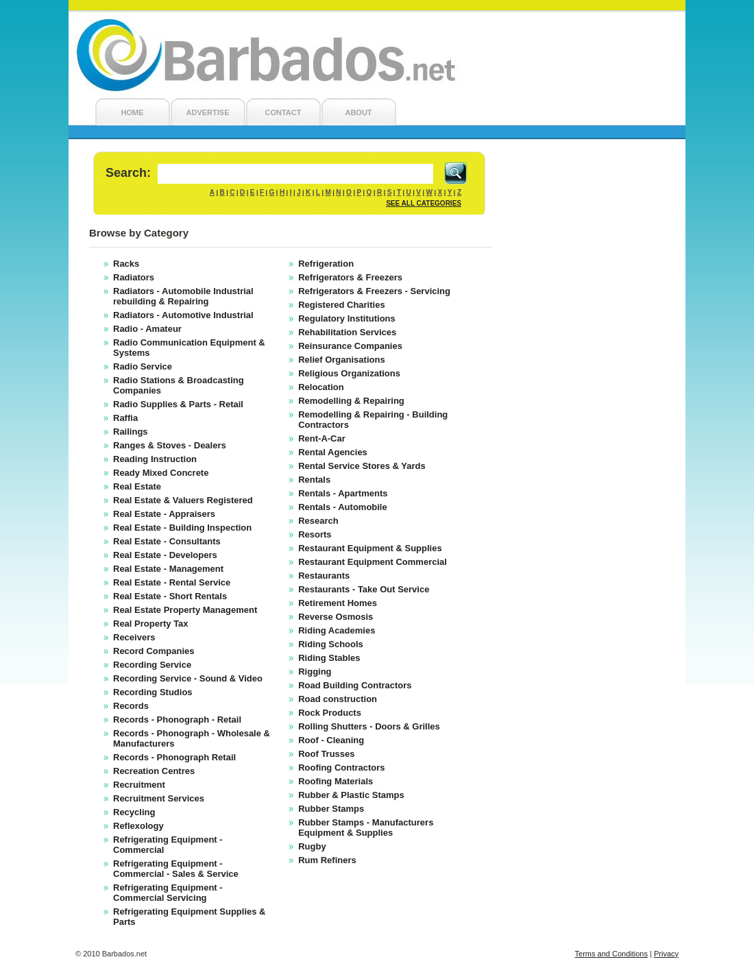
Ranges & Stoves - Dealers (169, 445)
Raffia (125, 418)
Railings (130, 431)
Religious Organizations (349, 373)
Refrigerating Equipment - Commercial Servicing (168, 892)
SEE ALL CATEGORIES (423, 203)
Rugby (312, 846)
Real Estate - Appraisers (164, 514)
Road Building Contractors (354, 685)
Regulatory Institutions (347, 318)
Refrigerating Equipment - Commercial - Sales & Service (176, 868)
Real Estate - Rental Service (171, 582)
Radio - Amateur (147, 329)
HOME (132, 112)
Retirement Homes (337, 603)
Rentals (314, 479)
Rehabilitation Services (347, 332)
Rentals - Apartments (342, 493)
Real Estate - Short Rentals (170, 596)
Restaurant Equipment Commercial (372, 562)
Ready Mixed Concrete (160, 473)
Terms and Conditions (611, 954)
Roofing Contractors (341, 767)
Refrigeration (326, 263)
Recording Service (152, 665)
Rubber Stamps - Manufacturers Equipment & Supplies (365, 827)
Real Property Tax (150, 623)
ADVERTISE (208, 112)
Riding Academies (336, 630)
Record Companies (153, 651)
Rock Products (329, 713)
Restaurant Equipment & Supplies (369, 548)
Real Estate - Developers (165, 555)
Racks (126, 263)
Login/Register (652, 18)
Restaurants (324, 575)
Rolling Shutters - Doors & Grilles (369, 726)
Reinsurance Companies (350, 346)
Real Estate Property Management (185, 610)
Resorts (314, 534)
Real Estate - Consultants (167, 541)
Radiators (133, 277)
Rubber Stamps (331, 809)
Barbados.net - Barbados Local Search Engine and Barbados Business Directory (377, 55)
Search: (128, 173)
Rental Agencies (332, 452)
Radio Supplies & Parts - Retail (178, 404)
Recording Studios (153, 692)
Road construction (337, 699)
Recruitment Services (158, 798)
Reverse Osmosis (335, 617)
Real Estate (137, 486)
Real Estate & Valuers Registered (183, 500)
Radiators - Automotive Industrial (183, 315)
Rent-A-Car (321, 438)
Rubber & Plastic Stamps (351, 795)
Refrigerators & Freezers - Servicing (374, 291)
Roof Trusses (326, 754)
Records (131, 706)
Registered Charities (341, 305)
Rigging (314, 671)
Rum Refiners (327, 860)
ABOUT (358, 112)
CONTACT (283, 112)
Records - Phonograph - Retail (177, 719)
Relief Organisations (341, 359)
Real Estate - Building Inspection (182, 527)
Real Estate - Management (168, 569)
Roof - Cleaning (331, 740)
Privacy (666, 954)
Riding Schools (330, 644)
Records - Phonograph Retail (174, 757)
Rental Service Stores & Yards (361, 466)
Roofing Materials (335, 781)
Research (318, 521)
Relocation (320, 387)
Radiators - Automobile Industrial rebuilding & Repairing (183, 296)
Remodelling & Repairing (351, 401)
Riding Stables (329, 658)
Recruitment (139, 785)
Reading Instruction (155, 459)
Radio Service (142, 366)
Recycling (134, 812)
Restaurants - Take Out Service (363, 589)
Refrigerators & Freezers (350, 277)
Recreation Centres (154, 771)
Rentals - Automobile (342, 507)
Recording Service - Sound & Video (188, 678)
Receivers (134, 637)
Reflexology (138, 826)
